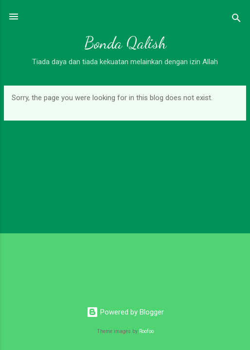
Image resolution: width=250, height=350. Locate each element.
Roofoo (146, 331)
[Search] (236, 20)
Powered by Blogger (125, 312)
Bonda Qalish (125, 43)
